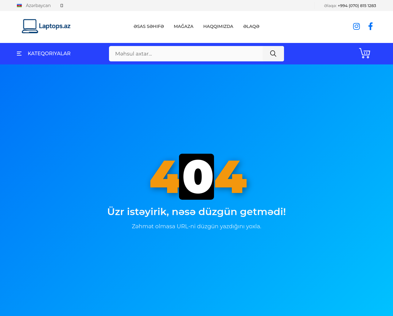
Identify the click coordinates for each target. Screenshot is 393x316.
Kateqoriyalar (44, 53)
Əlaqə (251, 26)
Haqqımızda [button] (218, 26)
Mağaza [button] (183, 26)
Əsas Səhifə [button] (149, 26)
